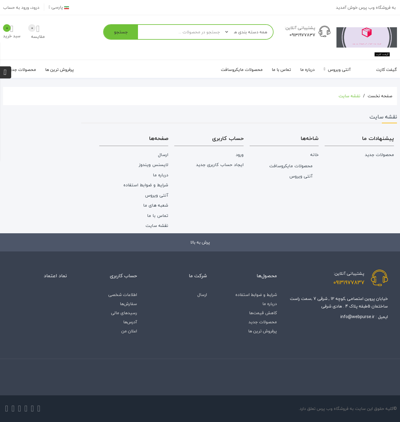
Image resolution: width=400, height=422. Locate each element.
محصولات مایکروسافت (291, 166)
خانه (314, 154)
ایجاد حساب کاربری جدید (220, 164)
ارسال (163, 154)
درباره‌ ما (160, 175)
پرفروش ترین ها (262, 331)
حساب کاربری (123, 275)
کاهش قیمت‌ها (263, 313)
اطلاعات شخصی (122, 294)
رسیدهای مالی (124, 313)
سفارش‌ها (128, 303)
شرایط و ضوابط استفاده (145, 185)
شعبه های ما (155, 205)
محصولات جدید (379, 154)
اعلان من (129, 331)
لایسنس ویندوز (153, 164)
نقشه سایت (157, 225)
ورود (240, 154)
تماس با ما (157, 215)
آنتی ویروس (301, 176)
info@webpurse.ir (357, 317)
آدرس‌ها (130, 322)
